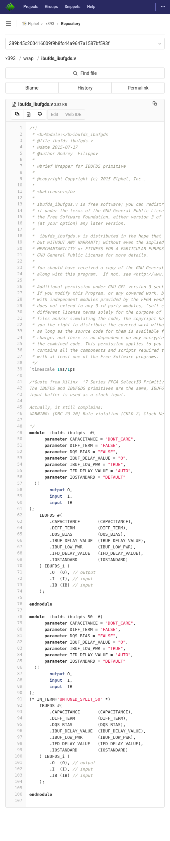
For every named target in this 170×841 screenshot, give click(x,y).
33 (15, 330)
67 (15, 546)
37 (15, 356)
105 (15, 787)
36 (15, 349)
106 (15, 794)
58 (15, 489)
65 (15, 533)
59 (15, 495)
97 (15, 736)
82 (15, 641)
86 (15, 667)
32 (15, 324)
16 (15, 222)
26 (15, 286)
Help (91, 6)
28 (15, 299)
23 (15, 267)
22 (15, 261)
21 (15, 254)
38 (15, 362)
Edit (54, 114)
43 (15, 394)
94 (15, 717)
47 (15, 419)
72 (15, 578)
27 (15, 292)
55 (15, 470)
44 (15, 400)
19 (15, 241)
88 (15, 679)
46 (15, 413)
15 (15, 216)
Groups (51, 6)
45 (15, 406)
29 (15, 305)
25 (15, 280)
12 (15, 197)
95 (15, 724)
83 (15, 648)
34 (15, 337)
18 (15, 235)
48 (15, 426)
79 (15, 622)
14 (15, 210)
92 (15, 705)
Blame (31, 88)
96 (15, 730)
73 (15, 584)
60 (15, 502)
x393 (10, 58)
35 (15, 343)
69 (15, 559)
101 (15, 762)
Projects (30, 6)
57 (15, 483)
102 (15, 768)
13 (15, 203)
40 (15, 375)
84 (15, 654)
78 (15, 616)
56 (15, 476)
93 (15, 711)
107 (15, 800)
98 (15, 743)
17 (15, 229)
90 (15, 692)
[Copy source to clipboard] (17, 115)
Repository (70, 23)
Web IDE (73, 114)
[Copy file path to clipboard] (155, 104)
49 (15, 432)
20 (15, 248)
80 (15, 629)
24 (15, 273)
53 (15, 457)
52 (15, 451)
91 (15, 698)
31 (15, 318)
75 (15, 597)
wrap (28, 58)
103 (15, 775)
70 (15, 565)
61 (15, 508)
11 (15, 191)
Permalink (138, 88)
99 (15, 749)
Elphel (30, 23)
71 (15, 571)
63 (15, 521)
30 (15, 311)
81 (15, 635)
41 (15, 381)
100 (15, 756)
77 (15, 610)
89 (15, 686)
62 (15, 514)
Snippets (72, 6)
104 (15, 781)
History (85, 88)
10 (15, 184)
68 (15, 552)
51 (15, 445)
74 (15, 591)
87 (15, 673)
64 (15, 527)
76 (15, 603)
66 (15, 540)
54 (15, 464)
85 (15, 660)
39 (15, 368)
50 (15, 438)
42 (15, 387)
